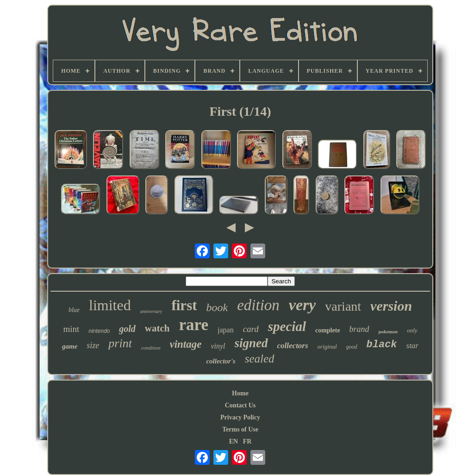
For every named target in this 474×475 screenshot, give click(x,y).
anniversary (151, 311)
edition (258, 305)
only (412, 330)
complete (327, 330)
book (217, 307)
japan (226, 330)
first (184, 305)
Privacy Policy (240, 417)
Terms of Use (240, 429)
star (412, 345)
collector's (220, 361)
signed (251, 343)
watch (157, 328)
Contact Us (240, 405)
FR (247, 441)
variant (343, 306)
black (382, 344)
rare (193, 325)
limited (110, 305)
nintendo (99, 331)
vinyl (218, 346)
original (327, 346)
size (93, 345)
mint (71, 329)
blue (74, 309)
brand (359, 329)
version (391, 305)
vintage (185, 344)
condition (151, 347)
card (251, 329)
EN (233, 441)
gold (127, 329)
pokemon (388, 331)
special (287, 326)
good (351, 347)
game (69, 346)
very (302, 304)
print (120, 343)
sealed (259, 358)
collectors (292, 345)
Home (240, 393)
